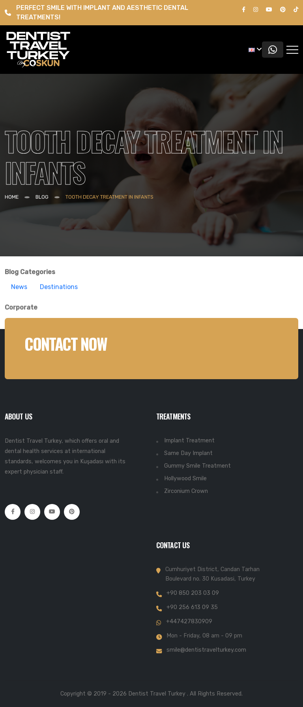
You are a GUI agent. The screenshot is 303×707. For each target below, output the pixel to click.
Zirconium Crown (186, 491)
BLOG (42, 197)
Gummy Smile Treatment (197, 466)
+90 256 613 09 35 (192, 607)
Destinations (59, 292)
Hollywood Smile (185, 478)
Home (12, 197)
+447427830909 (189, 621)
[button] (255, 50)
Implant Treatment (189, 440)
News (19, 292)
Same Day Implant (188, 453)
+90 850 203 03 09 (192, 593)
